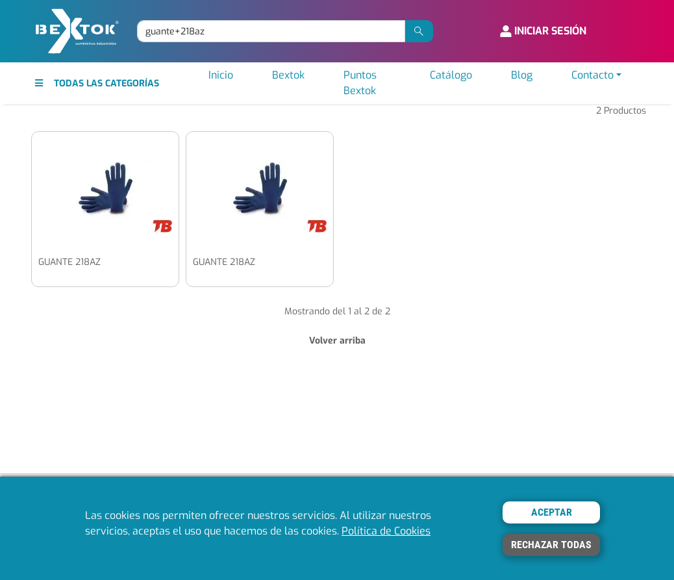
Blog (521, 75)
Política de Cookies (386, 531)
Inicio (220, 75)
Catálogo (451, 75)
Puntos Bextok (360, 82)
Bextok (288, 75)
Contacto (592, 75)
